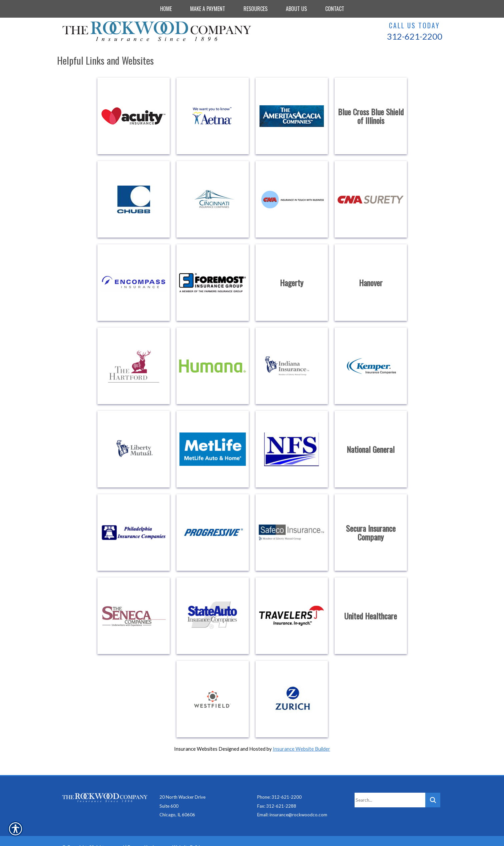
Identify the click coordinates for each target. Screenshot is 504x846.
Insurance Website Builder (301, 749)
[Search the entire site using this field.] (390, 787)
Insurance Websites (195, 749)
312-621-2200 (414, 36)
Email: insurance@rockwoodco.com (292, 802)
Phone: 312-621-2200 (279, 784)
